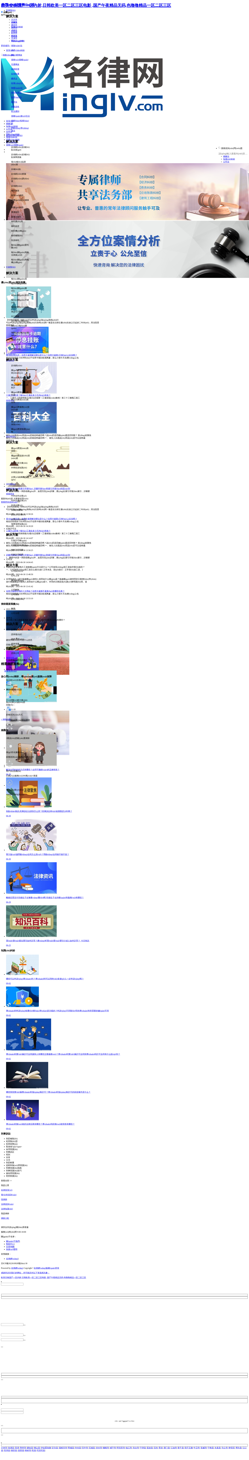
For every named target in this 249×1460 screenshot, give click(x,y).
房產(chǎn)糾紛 (18, 50)
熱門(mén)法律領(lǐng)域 (18, 4)
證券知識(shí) (17, 630)
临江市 (129, 1449)
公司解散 (15, 590)
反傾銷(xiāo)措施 (18, 174)
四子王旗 (189, 1449)
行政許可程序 (17, 554)
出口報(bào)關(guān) (20, 321)
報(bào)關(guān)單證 (20, 295)
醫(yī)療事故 (16, 55)
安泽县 (7, 1452)
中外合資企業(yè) (19, 500)
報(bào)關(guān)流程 (20, 307)
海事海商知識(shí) (19, 524)
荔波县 (150, 1449)
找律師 (4, 1199)
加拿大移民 (16, 217)
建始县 (30, 1449)
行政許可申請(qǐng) (19, 545)
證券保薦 (15, 644)
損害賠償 (15, 69)
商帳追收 (15, 107)
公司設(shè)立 (17, 571)
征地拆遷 (15, 74)
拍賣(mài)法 (16, 97)
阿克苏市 (121, 1449)
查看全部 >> (11, 658)
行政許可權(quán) (19, 540)
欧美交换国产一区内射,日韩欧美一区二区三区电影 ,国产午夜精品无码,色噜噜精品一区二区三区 (43, 1277)
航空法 (14, 102)
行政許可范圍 (17, 550)
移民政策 (15, 191)
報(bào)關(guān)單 (19, 283)
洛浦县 (11, 1449)
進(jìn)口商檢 (17, 312)
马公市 (225, 1449)
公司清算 (15, 594)
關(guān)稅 (15, 340)
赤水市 (99, 1449)
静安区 (232, 1449)
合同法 (14, 36)
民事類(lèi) (11, 10)
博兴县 (239, 1449)
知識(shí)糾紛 (17, 27)
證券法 (9, 618)
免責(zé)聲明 (11, 1249)
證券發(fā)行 (16, 634)
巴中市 (85, 1449)
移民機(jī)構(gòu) (18, 231)
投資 (13, 604)
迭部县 (21, 1452)
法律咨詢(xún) (7, 1204)
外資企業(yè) (17, 505)
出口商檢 (15, 316)
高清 (17, 1449)
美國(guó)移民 (17, 207)
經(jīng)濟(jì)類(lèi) (14, 135)
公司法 (14, 31)
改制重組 (15, 585)
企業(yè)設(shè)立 (19, 519)
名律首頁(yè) (6, 1190)
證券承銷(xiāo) (17, 639)
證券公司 (15, 653)
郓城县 (71, 1449)
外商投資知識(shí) (19, 468)
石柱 (156, 1449)
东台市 (136, 1449)
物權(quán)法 (17, 88)
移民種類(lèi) (17, 235)
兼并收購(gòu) (17, 580)
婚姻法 (14, 22)
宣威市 (204, 1449)
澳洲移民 (15, 212)
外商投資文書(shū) (19, 463)
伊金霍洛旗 (46, 1449)
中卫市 (197, 1449)
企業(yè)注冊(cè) (18, 515)
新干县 (181, 1449)
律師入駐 (5, 1218)
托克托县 (41, 1452)
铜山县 (37, 1449)
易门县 (167, 1449)
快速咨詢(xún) (9, 671)
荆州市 (23, 1449)
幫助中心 (10, 1244)
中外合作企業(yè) (19, 496)
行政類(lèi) (11, 267)
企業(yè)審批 (17, 510)
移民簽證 (15, 226)
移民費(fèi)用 (17, 221)
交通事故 (15, 64)
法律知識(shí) (7, 1209)
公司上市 (15, 576)
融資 (13, 608)
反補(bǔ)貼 (16, 169)
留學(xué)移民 (17, 195)
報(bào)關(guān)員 (19, 279)
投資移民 (15, 240)
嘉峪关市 (63, 1449)
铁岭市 (28, 1452)
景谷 (161, 1449)
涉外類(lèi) (11, 484)
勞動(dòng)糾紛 (18, 41)
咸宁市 (113, 1449)
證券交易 (15, 648)
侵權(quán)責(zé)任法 (20, 116)
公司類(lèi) (11, 354)
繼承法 (14, 78)
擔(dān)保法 (16, 92)
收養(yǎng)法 (17, 83)
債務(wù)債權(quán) (19, 60)
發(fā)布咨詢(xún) (8, 1195)
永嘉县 (218, 1449)
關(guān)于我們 (12, 1241)
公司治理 (15, 613)
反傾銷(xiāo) (16, 186)
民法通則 (15, 111)
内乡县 (78, 1449)
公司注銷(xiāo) (17, 599)
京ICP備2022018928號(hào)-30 (14, 1263)
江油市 (174, 1449)
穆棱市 (106, 1449)
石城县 (92, 1449)
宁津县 (143, 1449)
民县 (34, 1452)
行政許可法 (11, 529)
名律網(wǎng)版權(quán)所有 (46, 1268)
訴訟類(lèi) (11, 436)
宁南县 (211, 1449)
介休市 (4, 1449)
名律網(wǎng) (12, 1259)
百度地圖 (10, 1247)
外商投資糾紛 (17, 472)
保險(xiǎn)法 (16, 46)
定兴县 (55, 1449)
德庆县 (14, 1452)
